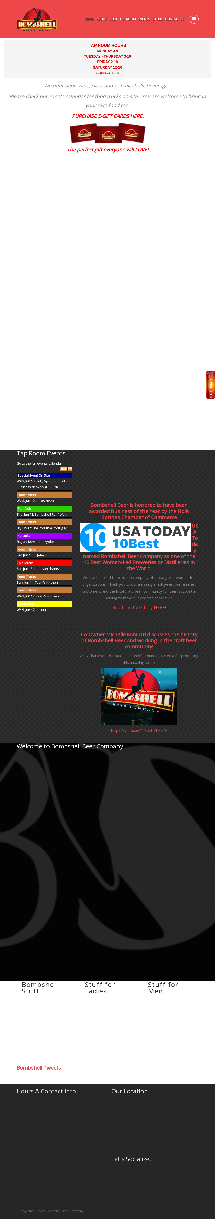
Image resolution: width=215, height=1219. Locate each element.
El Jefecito (41, 555)
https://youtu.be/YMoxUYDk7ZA (139, 730)
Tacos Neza (45, 500)
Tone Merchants (46, 568)
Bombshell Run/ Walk (51, 514)
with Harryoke (43, 541)
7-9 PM (41, 609)
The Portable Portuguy (49, 528)
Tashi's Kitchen (46, 582)
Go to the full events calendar (39, 463)
